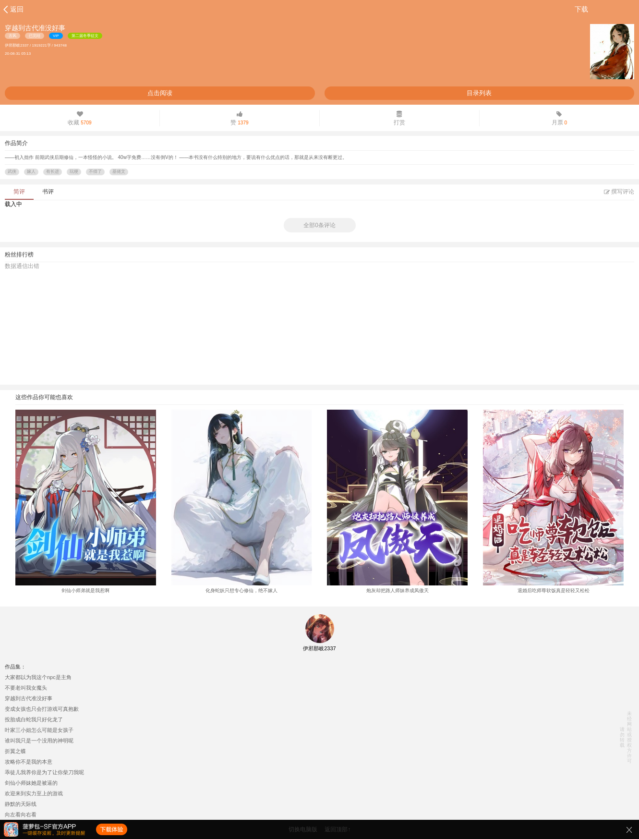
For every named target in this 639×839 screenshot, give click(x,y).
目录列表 (479, 93)
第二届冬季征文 (85, 36)
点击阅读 (159, 93)
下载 (581, 9)
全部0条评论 (319, 225)
